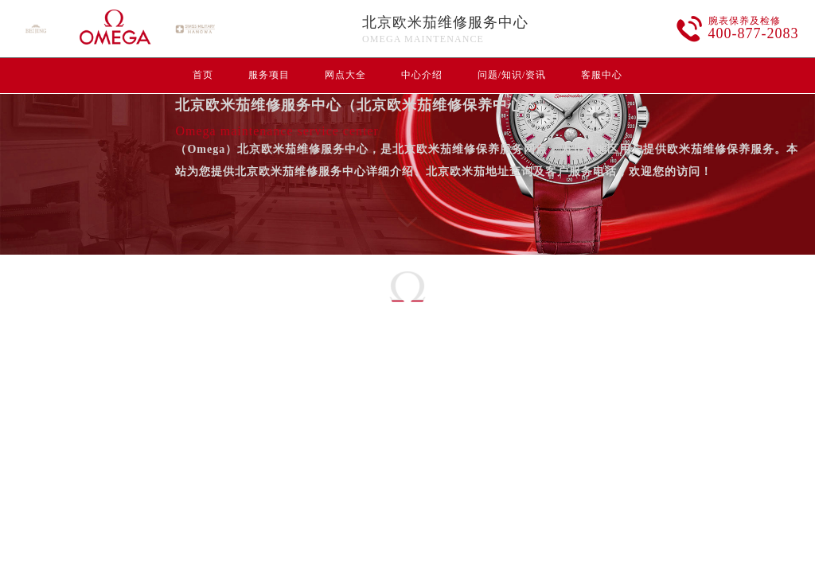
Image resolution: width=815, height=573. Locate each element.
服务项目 (269, 74)
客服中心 (601, 74)
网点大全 (345, 74)
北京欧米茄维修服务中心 (445, 22)
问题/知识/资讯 (512, 74)
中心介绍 (422, 74)
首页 (203, 74)
